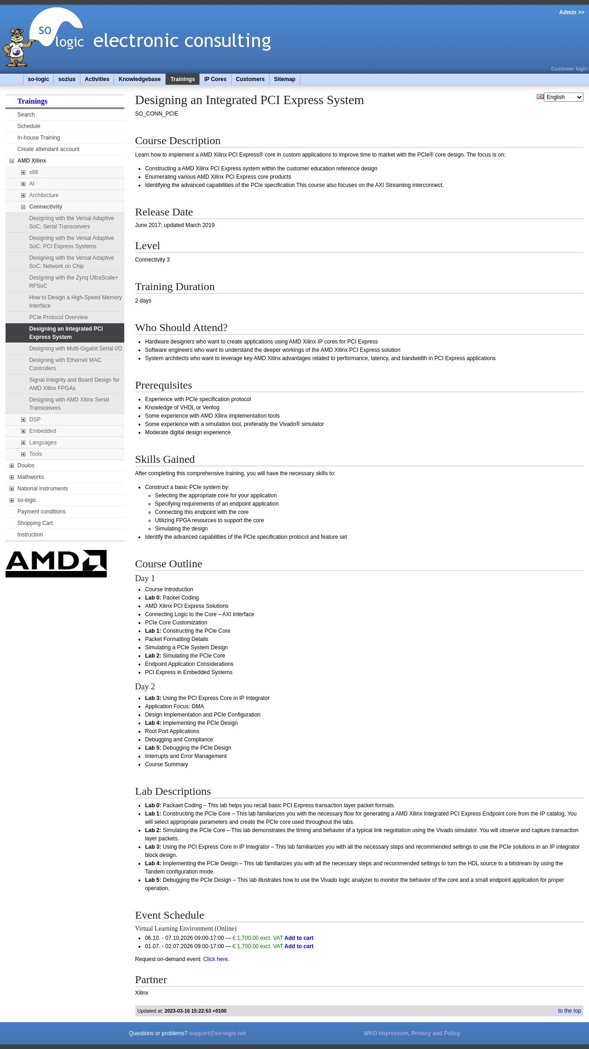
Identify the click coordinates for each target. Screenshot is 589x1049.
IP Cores (215, 79)
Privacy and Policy (435, 1033)
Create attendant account (48, 149)
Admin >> (571, 12)
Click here (215, 959)
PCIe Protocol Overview (58, 317)
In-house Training (38, 137)
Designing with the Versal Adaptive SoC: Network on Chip (71, 262)
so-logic (38, 79)
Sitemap (284, 79)
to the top (569, 1011)
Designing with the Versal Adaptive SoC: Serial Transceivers (71, 222)
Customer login (569, 68)
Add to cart (298, 938)
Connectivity (46, 207)
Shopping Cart (35, 523)
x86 (33, 172)
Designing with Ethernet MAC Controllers (65, 364)
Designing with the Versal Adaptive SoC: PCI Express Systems (71, 242)
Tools (35, 454)
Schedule (28, 126)
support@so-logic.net (217, 1033)
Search (26, 114)
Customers (250, 79)
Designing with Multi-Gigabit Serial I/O (75, 348)
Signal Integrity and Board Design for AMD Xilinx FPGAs (74, 384)
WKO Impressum (386, 1033)
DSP (35, 419)
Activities (97, 79)
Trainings (182, 79)
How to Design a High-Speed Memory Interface (75, 301)
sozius (66, 79)
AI (32, 184)
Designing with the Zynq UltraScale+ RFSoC (74, 281)
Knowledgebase (140, 79)
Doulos (26, 465)
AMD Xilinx (31, 160)
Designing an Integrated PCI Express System (66, 333)
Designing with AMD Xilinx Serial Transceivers (69, 403)
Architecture (44, 195)
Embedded (42, 431)
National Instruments (42, 488)
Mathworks (30, 477)
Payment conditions (41, 511)
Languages (43, 442)
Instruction (30, 534)
